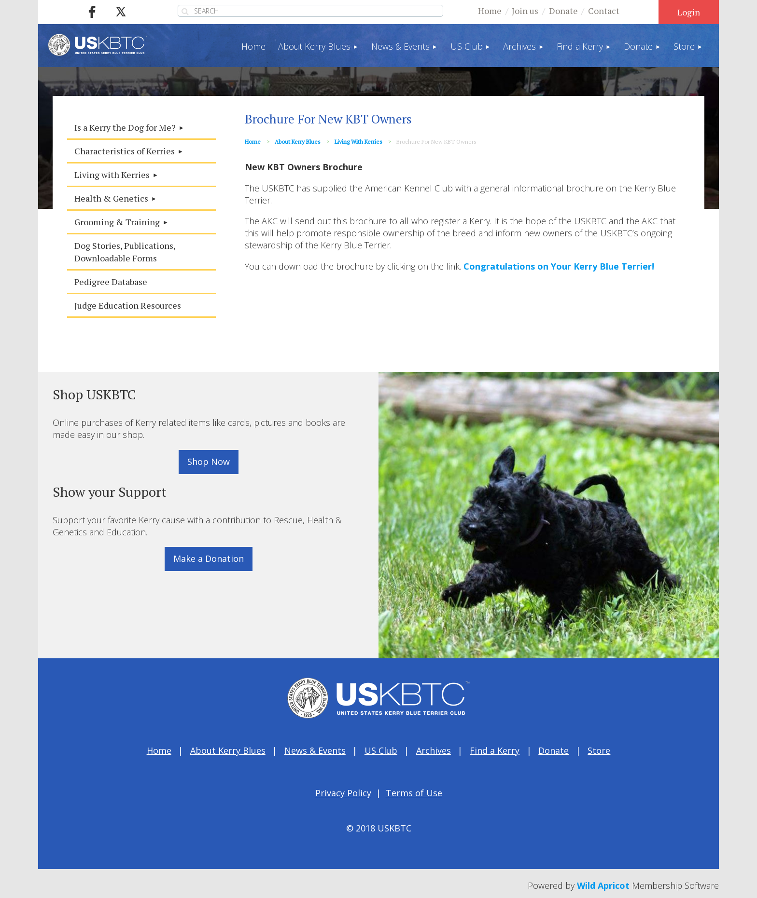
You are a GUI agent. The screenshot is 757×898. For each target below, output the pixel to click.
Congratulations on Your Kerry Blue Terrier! (558, 266)
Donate (563, 10)
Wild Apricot (603, 885)
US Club (380, 750)
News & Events (315, 750)
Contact (603, 10)
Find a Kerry (494, 750)
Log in (689, 12)
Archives (433, 750)
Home (490, 10)
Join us (525, 10)
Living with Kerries (358, 141)
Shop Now (208, 461)
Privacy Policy (343, 793)
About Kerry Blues (298, 141)
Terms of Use (414, 793)
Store (599, 750)
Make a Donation (208, 558)
